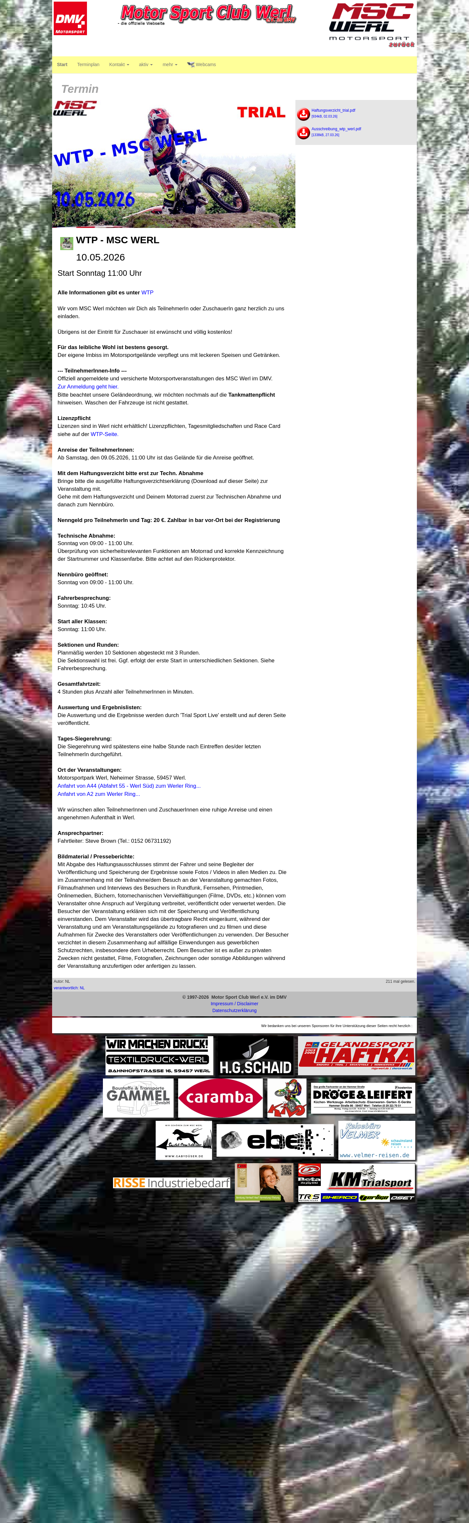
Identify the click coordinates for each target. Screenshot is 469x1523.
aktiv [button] (146, 64)
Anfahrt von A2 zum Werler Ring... (99, 794)
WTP (147, 292)
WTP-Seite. (105, 434)
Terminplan (88, 64)
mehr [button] (170, 64)
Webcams (201, 64)
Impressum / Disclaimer (234, 1003)
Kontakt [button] (119, 64)
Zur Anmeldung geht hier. (88, 387)
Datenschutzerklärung (234, 1010)
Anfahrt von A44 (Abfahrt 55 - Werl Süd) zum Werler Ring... (129, 786)
